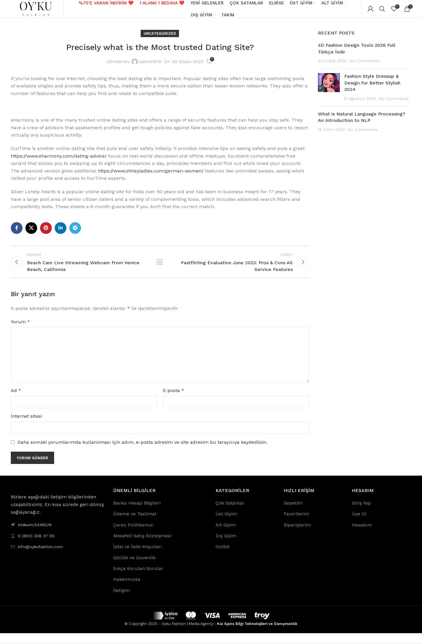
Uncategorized (160, 39)
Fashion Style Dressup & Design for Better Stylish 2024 (372, 88)
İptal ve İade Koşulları (137, 557)
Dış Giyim (226, 546)
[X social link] (31, 233)
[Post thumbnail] (329, 93)
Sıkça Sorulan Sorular (138, 579)
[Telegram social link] (75, 233)
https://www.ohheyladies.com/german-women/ (151, 176)
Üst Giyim (226, 524)
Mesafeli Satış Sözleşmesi (142, 546)
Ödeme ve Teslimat (134, 524)
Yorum (20, 332)
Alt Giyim (226, 535)
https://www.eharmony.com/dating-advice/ (59, 161)
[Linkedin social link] (60, 233)
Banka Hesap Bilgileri (137, 514)
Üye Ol (359, 524)
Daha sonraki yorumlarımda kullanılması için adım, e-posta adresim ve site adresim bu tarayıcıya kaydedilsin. (142, 453)
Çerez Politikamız (133, 535)
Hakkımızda (126, 590)
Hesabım (362, 535)
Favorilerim (296, 524)
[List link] (57, 546)
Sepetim (293, 514)
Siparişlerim (297, 535)
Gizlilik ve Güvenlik (134, 568)
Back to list (159, 270)
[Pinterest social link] (46, 233)
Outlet (223, 557)
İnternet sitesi (26, 427)
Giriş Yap (361, 514)
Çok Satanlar (230, 514)
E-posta (173, 401)
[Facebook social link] (17, 233)
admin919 (150, 67)
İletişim (121, 601)
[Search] (382, 12)
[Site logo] (37, 11)
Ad (16, 401)
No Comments (365, 66)
